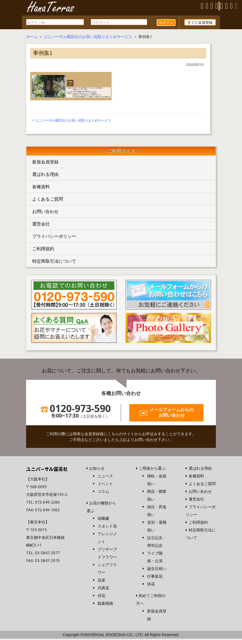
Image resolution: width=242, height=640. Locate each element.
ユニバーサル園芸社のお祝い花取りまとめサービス (88, 37)
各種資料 (41, 188)
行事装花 (155, 577)
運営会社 (41, 225)
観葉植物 (105, 604)
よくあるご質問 (47, 200)
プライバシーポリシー (54, 237)
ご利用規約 (43, 250)
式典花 (103, 589)
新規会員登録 (45, 163)
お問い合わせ (45, 212)
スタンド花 (107, 527)
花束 (101, 581)
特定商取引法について (54, 262)
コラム (103, 492)
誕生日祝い (156, 569)
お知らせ (97, 469)
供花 (101, 596)
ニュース (105, 477)
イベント (105, 485)
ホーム (32, 37)
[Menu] (219, 6)
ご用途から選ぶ (152, 469)
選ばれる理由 (45, 175)
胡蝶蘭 (103, 519)
